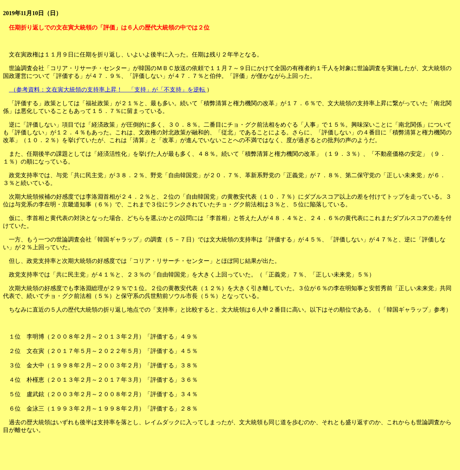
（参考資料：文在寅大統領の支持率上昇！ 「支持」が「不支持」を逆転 (108, 89)
